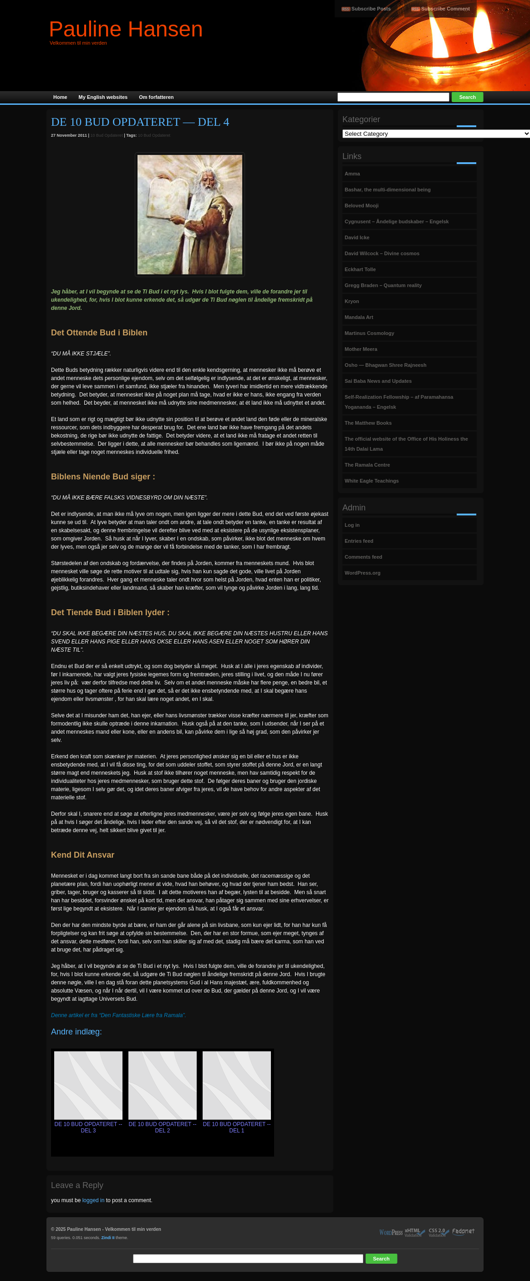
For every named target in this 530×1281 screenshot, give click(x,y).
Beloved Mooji (362, 205)
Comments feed (363, 557)
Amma (352, 173)
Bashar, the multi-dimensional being (388, 189)
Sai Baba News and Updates (378, 381)
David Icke (357, 237)
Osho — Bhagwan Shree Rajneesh (386, 365)
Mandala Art (359, 317)
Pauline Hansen (126, 29)
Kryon (352, 301)
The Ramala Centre (367, 465)
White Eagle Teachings (372, 481)
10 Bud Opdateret (107, 135)
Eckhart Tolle (360, 269)
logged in (93, 1200)
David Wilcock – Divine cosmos (382, 253)
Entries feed (359, 541)
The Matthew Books (368, 423)
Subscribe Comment (445, 8)
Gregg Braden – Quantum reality (383, 285)
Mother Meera (361, 349)
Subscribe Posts (371, 8)
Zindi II (108, 1237)
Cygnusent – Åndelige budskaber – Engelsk (397, 221)
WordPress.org (363, 573)
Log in (352, 525)
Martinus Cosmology (369, 333)
